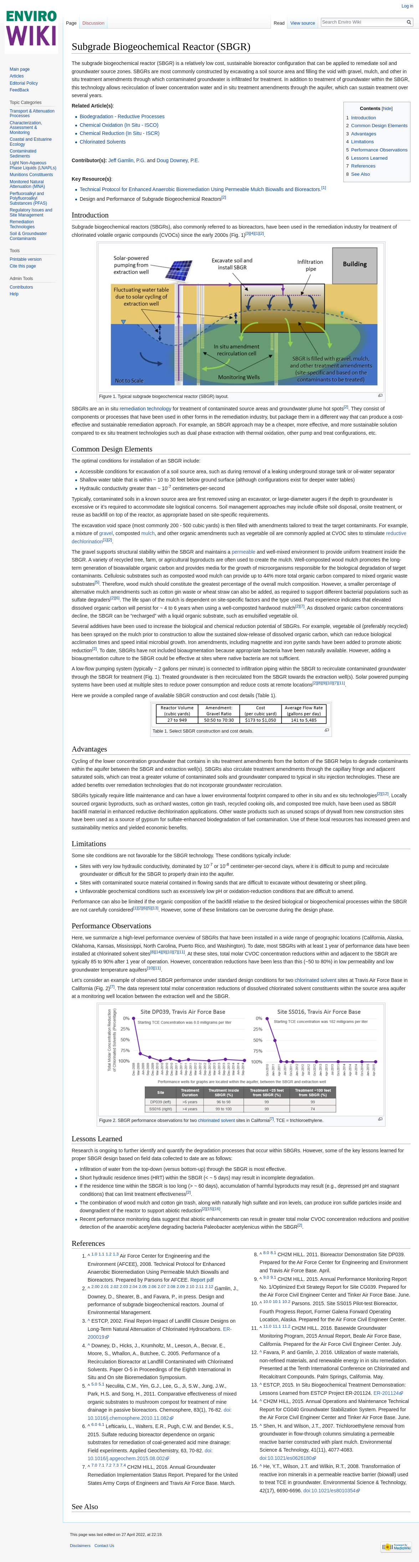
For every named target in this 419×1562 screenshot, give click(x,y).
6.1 (101, 1424)
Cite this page (23, 266)
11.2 (286, 1326)
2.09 (181, 1286)
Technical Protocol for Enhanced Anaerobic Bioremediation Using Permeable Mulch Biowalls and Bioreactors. (200, 189)
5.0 (94, 1384)
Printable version (25, 259)
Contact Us (104, 1545)
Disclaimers (80, 1545)
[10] (329, 683)
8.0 (266, 1252)
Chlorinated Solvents (103, 142)
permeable (243, 552)
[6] (117, 598)
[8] (319, 683)
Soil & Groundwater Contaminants (28, 236)
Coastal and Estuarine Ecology (31, 142)
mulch (147, 533)
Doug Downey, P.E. (178, 160)
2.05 (143, 1286)
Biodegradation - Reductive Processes (122, 116)
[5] (97, 582)
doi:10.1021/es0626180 (286, 1458)
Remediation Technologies (22, 224)
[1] (323, 187)
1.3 (116, 1254)
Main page (20, 69)
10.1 (277, 1301)
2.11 (200, 1286)
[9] (324, 683)
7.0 (94, 1465)
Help (14, 293)
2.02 (114, 1286)
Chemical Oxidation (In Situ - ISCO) (119, 125)
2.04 (133, 1286)
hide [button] (387, 108)
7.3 (116, 1465)
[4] (252, 233)
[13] (155, 907)
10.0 (267, 1301)
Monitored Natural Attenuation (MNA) (27, 184)
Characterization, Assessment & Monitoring (26, 127)
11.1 (277, 1326)
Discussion (93, 23)
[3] (247, 233)
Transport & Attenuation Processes (32, 114)
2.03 (124, 1286)
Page (71, 23)
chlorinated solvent (315, 980)
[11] (341, 683)
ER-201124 (386, 1393)
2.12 (209, 1286)
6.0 (94, 1424)
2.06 (152, 1286)
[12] (385, 793)
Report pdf (202, 1280)
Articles (17, 76)
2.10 (190, 1286)
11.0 (267, 1326)
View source (302, 23)
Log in (407, 6)
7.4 (123, 1465)
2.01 (105, 1286)
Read (279, 23)
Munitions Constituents (31, 174)
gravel (106, 533)
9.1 (273, 1277)
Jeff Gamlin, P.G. (127, 160)
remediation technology (146, 408)
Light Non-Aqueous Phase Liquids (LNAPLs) (33, 165)
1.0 (94, 1254)
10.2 (286, 1301)
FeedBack (19, 90)
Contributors (21, 287)
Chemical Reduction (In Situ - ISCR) (119, 133)
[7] (302, 606)
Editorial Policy (24, 83)
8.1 (273, 1252)
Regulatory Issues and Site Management (31, 213)
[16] (216, 1208)
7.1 (101, 1465)
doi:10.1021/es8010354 (329, 1490)
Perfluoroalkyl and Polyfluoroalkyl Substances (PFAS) (28, 198)
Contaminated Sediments (23, 154)
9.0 (266, 1277)
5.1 (101, 1384)
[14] (158, 951)
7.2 (108, 1465)
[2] (223, 197)
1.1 (101, 1254)
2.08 (171, 1286)
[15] (209, 1208)
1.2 (108, 1254)
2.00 (95, 1286)
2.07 (162, 1286)
